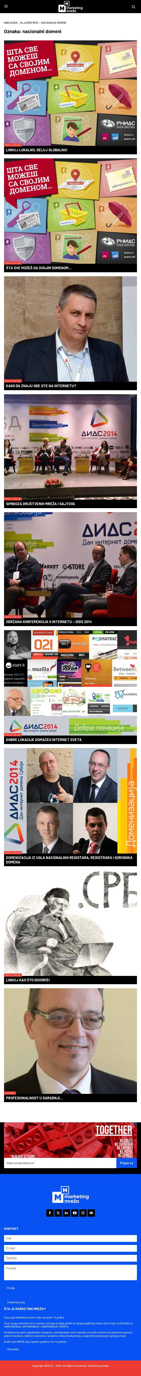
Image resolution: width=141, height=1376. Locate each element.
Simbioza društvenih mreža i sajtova (40, 503)
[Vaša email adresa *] (60, 1163)
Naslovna (10, 22)
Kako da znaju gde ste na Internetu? (41, 386)
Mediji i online (13, 145)
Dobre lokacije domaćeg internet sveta (44, 739)
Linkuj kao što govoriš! (28, 980)
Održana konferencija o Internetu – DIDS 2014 (49, 621)
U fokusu (10, 1093)
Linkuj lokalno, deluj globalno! (36, 150)
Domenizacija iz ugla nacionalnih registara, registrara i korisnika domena (69, 859)
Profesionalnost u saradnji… (34, 1098)
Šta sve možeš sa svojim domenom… (39, 268)
